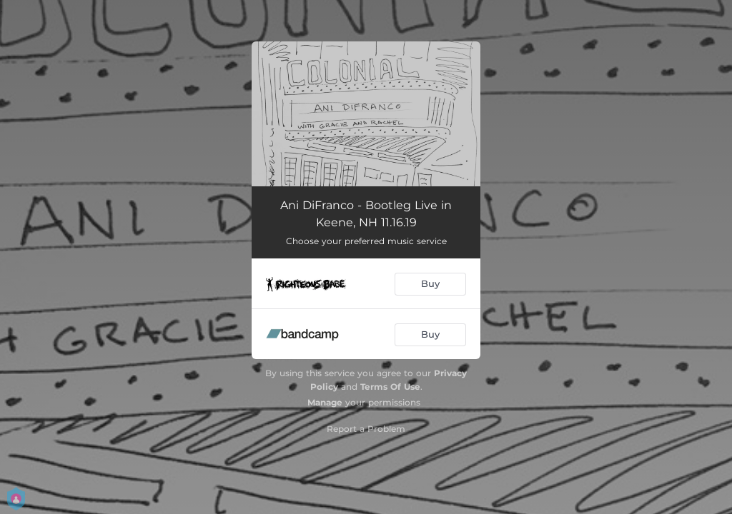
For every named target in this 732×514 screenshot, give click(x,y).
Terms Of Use (390, 386)
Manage (324, 402)
